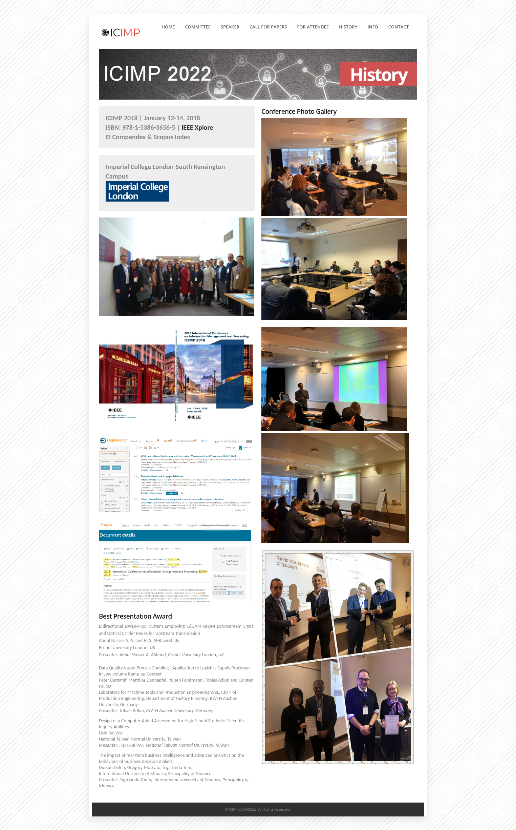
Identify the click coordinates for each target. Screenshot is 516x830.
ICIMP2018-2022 (242, 809)
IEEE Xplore (197, 127)
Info (375, 27)
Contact (398, 27)
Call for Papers (270, 27)
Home (168, 27)
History (350, 27)
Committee (198, 27)
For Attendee (315, 27)
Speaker (230, 27)
